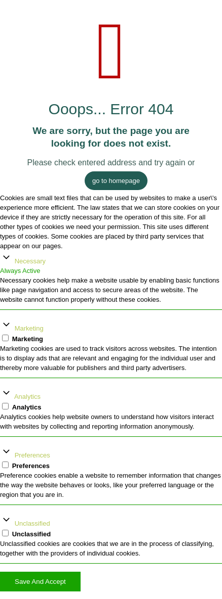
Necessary (30, 261)
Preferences (32, 455)
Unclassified (32, 523)
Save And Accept (40, 581)
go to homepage (116, 181)
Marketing (29, 328)
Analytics (27, 396)
